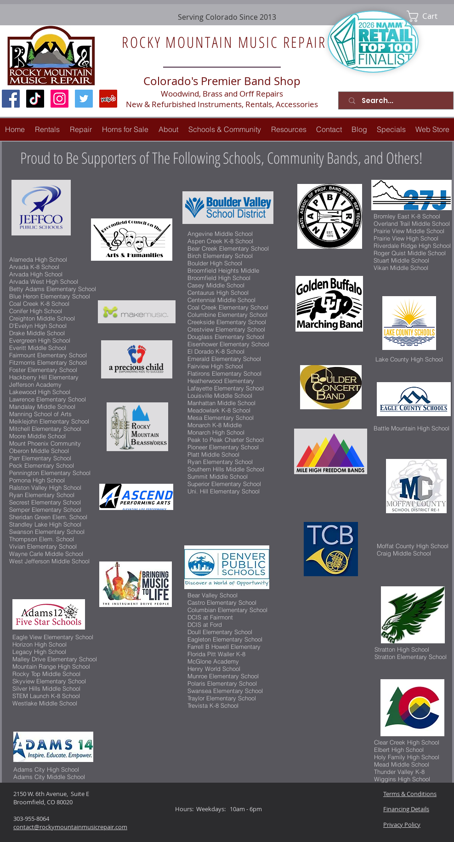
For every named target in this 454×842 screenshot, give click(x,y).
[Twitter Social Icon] (84, 99)
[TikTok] (35, 99)
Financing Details (406, 809)
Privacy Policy (401, 824)
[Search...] (398, 100)
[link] (428, 16)
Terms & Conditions (410, 794)
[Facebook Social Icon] (11, 99)
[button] (81, 129)
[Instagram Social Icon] (59, 99)
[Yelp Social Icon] (108, 99)
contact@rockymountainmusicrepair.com (70, 827)
